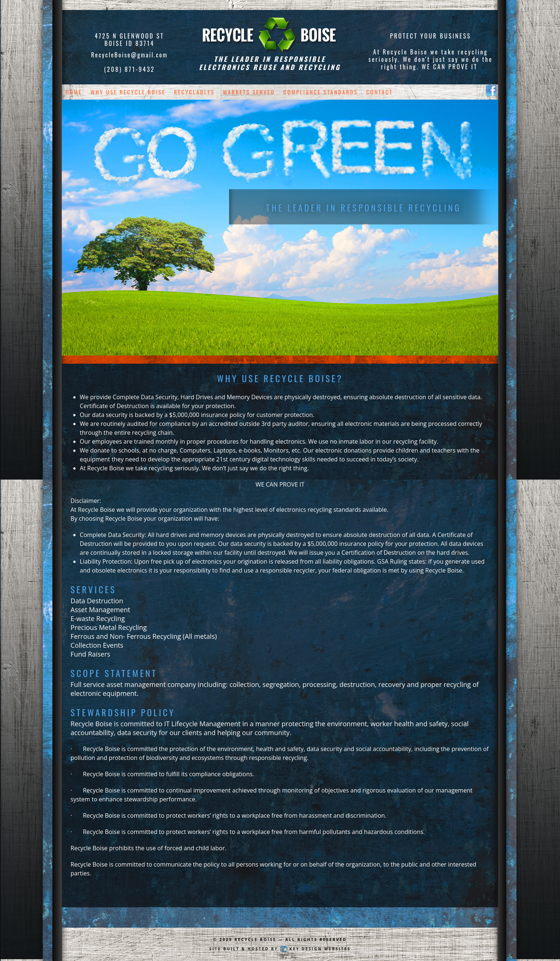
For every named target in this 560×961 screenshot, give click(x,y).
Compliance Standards (321, 92)
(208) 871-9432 (129, 69)
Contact (379, 92)
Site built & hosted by (280, 948)
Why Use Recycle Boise (128, 92)
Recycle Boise (255, 939)
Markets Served (249, 92)
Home (74, 92)
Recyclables (194, 92)
